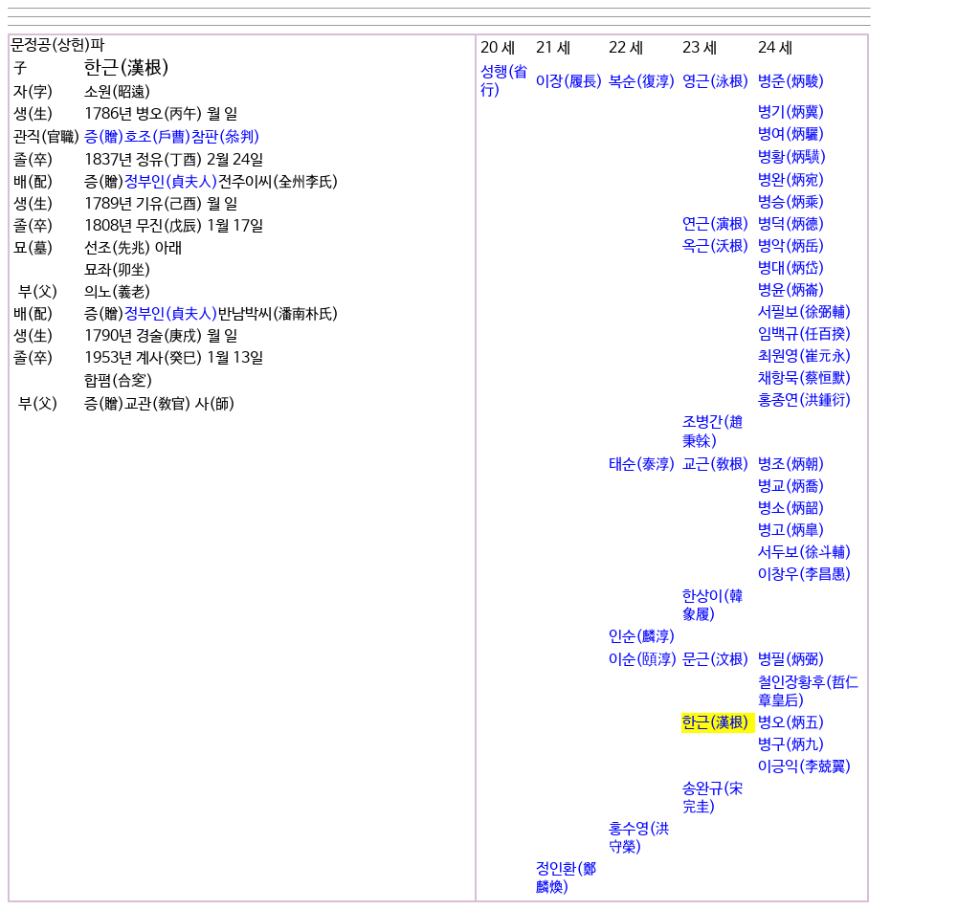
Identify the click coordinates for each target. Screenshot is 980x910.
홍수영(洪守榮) (639, 838)
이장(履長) (569, 82)
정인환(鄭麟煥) (566, 878)
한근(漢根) (715, 723)
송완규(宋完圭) (712, 798)
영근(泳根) (715, 82)
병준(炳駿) (791, 82)
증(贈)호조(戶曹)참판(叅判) (172, 137)
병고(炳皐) (791, 531)
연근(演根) (715, 224)
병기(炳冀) (791, 112)
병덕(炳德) (791, 224)
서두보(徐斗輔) (805, 553)
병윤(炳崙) (791, 290)
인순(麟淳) (642, 637)
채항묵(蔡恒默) (805, 378)
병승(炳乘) (791, 202)
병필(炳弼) (791, 660)
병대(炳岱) (791, 268)
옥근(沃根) (715, 246)
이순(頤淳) (643, 660)
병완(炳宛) (791, 180)
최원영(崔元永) (805, 356)
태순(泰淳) (642, 464)
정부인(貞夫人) (171, 182)
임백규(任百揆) (805, 334)
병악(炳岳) (791, 246)
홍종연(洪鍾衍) (805, 400)
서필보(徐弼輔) (805, 312)
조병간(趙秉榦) (712, 432)
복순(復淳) (642, 82)
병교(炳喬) (791, 486)
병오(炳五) (791, 723)
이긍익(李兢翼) (805, 767)
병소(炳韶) (791, 508)
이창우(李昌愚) (805, 575)
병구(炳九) (791, 745)
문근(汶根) (715, 660)
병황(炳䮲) (792, 157)
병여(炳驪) (791, 134)
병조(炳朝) (791, 464)
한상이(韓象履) (712, 606)
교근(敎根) (715, 464)
